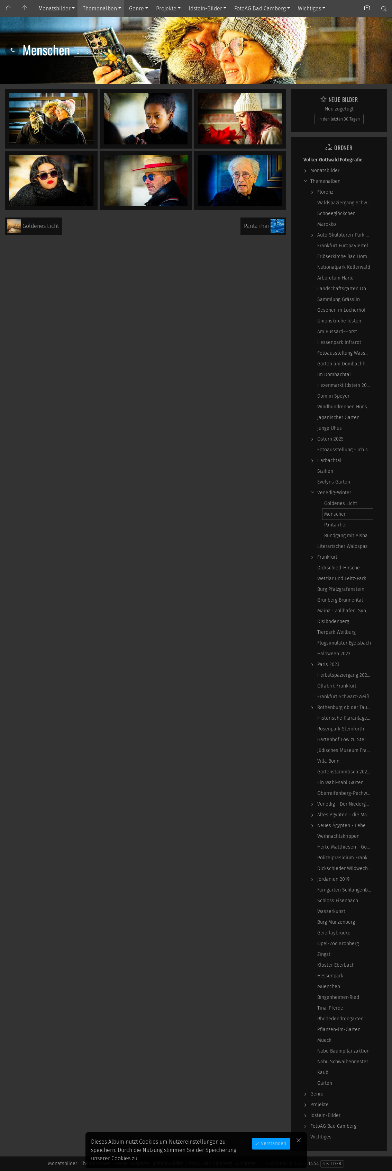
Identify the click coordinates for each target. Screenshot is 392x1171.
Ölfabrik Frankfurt (336, 686)
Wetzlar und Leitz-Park (341, 579)
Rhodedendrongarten (340, 1019)
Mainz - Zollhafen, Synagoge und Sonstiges (345, 611)
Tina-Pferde (330, 1008)
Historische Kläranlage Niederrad (345, 718)
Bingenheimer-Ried (338, 997)
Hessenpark (330, 976)
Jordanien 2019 (333, 879)
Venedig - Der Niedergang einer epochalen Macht (345, 804)
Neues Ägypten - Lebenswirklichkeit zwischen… (345, 825)
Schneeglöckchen (336, 213)
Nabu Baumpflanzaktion (343, 1051)
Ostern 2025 (330, 439)
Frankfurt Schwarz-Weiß (343, 697)
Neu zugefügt (339, 109)
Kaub (322, 1072)
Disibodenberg (333, 621)
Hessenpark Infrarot (339, 342)
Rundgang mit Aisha (346, 536)
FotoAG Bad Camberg (260, 8)
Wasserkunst (331, 911)
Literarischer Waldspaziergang (345, 546)
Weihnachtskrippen (338, 836)
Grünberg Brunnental (340, 600)
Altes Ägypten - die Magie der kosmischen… (345, 815)
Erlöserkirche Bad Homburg (345, 256)
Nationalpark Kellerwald (343, 267)
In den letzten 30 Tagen (339, 119)
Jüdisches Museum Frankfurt (345, 750)
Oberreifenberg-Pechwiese (345, 793)
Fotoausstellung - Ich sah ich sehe (345, 450)
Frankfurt (327, 557)
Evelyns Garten (333, 482)
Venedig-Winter (334, 493)
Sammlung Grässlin (338, 299)
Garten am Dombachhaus (345, 364)
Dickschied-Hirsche (338, 568)
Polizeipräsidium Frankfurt (345, 858)
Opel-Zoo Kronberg (338, 944)
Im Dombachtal (334, 375)
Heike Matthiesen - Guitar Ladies (345, 847)
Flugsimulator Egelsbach (344, 643)
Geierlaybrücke (333, 933)
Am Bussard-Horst (337, 332)
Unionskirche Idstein (340, 321)
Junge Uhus (329, 428)
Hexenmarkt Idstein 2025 (344, 385)
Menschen (335, 514)
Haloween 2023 (333, 654)
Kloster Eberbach (336, 965)
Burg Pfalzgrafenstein (340, 589)
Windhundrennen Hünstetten (345, 407)
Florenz (325, 192)
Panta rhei (335, 525)
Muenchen (328, 987)
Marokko (326, 224)
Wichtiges (309, 8)
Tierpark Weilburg (336, 632)
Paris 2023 (328, 664)
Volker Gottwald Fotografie (333, 160)
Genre (136, 8)
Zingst (323, 954)
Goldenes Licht (340, 503)
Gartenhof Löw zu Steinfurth (345, 740)
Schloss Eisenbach (337, 901)
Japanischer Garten (338, 417)
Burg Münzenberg (336, 922)
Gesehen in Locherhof (341, 310)
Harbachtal (329, 460)
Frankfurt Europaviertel (342, 246)
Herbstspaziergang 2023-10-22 (345, 675)
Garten (324, 1083)
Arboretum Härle (335, 278)
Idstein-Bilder (205, 8)
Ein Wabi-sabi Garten (340, 783)
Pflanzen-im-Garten (339, 1029)
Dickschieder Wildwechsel (345, 868)
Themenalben (100, 8)
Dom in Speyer (333, 396)
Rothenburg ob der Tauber (345, 707)
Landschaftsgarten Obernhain (345, 289)
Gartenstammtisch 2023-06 (345, 772)
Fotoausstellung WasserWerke (345, 353)
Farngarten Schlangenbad (345, 890)
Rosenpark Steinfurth (340, 729)
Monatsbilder (54, 8)
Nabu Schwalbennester (342, 1062)
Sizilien (325, 471)
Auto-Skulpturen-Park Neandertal (345, 235)
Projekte (166, 8)
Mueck (324, 1040)
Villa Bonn (328, 761)
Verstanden (272, 1143)
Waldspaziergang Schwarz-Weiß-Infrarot (345, 203)
